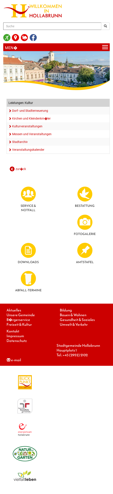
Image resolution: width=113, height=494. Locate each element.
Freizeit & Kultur (19, 324)
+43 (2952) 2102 (75, 355)
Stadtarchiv (20, 142)
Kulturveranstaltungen (27, 126)
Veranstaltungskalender (28, 149)
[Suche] (52, 26)
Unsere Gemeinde (20, 315)
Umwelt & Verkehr (74, 324)
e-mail (16, 360)
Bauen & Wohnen (73, 315)
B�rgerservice (18, 319)
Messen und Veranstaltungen (32, 134)
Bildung (66, 310)
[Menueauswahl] (56, 47)
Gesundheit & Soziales (77, 319)
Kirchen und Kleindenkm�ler (31, 118)
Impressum (15, 336)
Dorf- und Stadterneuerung (30, 110)
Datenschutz (16, 340)
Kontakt (12, 331)
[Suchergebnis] (105, 26)
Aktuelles (13, 310)
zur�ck (21, 169)
